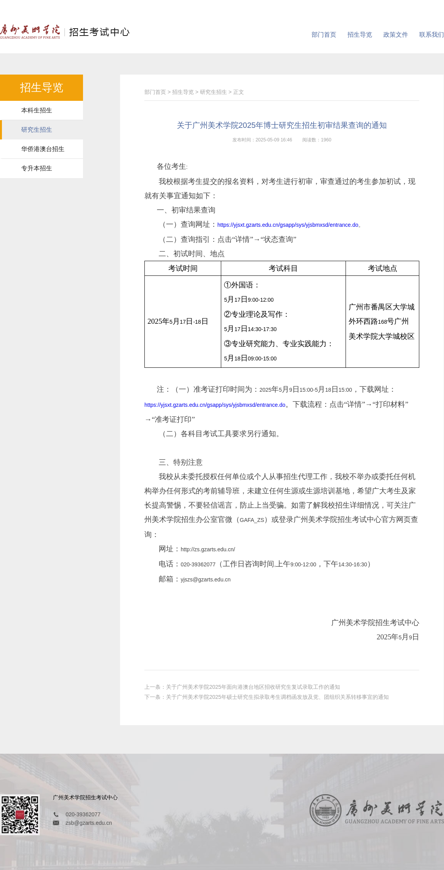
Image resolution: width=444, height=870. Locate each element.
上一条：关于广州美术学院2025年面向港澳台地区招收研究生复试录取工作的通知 (242, 687)
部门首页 (324, 34)
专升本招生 (36, 168)
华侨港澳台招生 (42, 149)
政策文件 (395, 34)
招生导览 (359, 34)
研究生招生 (36, 129)
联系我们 (431, 34)
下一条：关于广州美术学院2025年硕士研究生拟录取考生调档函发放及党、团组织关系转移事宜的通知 (266, 697)
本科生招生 (36, 110)
